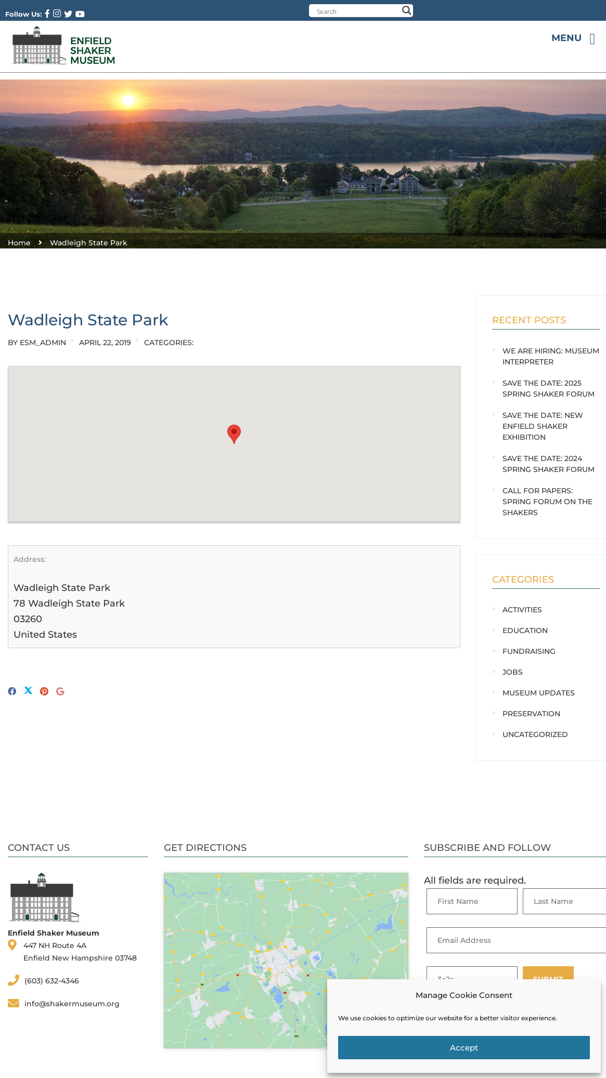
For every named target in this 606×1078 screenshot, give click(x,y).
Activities (522, 609)
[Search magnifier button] (407, 10)
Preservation (531, 713)
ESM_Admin (43, 342)
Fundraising (529, 651)
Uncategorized (535, 734)
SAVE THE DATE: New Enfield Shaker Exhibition (542, 426)
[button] (234, 434)
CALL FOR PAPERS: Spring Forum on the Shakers (547, 501)
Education (525, 630)
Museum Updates (538, 693)
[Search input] (357, 11)
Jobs (512, 672)
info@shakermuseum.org (72, 1003)
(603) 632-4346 (51, 980)
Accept (464, 1048)
